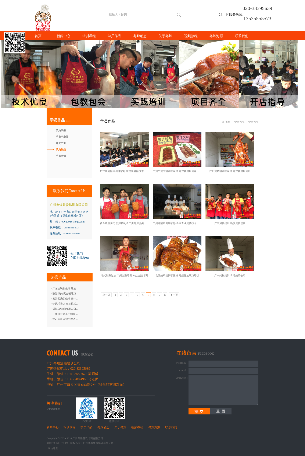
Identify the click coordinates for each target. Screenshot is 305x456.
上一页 (106, 294)
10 (165, 294)
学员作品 (239, 121)
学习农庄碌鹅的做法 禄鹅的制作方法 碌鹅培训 (79, 319)
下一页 (174, 294)
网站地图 (52, 448)
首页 (38, 36)
